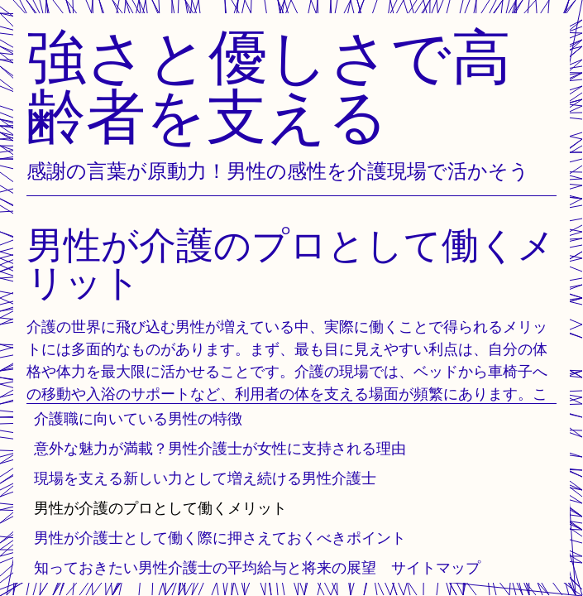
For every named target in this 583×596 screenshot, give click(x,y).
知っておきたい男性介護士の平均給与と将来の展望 (205, 567)
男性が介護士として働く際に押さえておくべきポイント (220, 537)
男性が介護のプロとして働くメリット (160, 507)
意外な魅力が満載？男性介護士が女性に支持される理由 (220, 448)
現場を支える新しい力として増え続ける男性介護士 (205, 478)
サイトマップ (435, 567)
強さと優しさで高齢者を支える (268, 86)
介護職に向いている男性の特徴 (138, 418)
